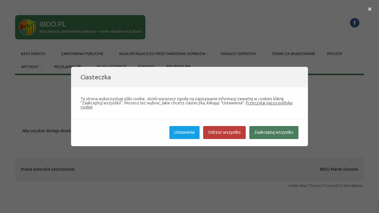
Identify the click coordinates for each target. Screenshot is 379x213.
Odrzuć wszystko (224, 132)
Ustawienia (184, 132)
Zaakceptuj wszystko (273, 132)
